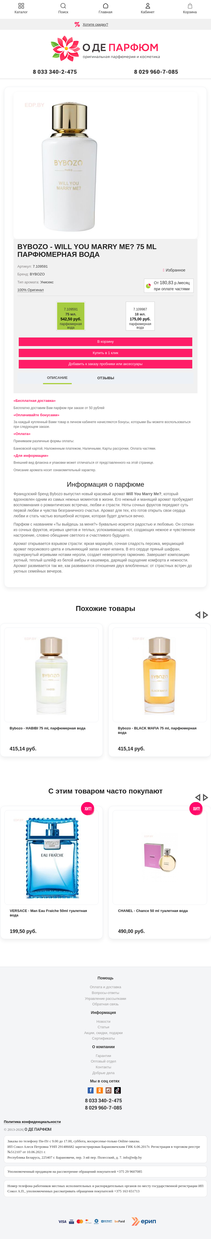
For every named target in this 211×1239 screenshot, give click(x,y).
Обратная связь (105, 1004)
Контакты (103, 1067)
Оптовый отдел (103, 1061)
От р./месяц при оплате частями (172, 285)
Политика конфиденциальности (32, 1122)
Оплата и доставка (105, 987)
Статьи (103, 1027)
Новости (103, 1021)
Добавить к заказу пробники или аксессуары (105, 364)
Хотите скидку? (95, 24)
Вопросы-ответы (105, 993)
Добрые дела (103, 1073)
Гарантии (103, 1056)
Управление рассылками (105, 999)
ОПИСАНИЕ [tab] (57, 378)
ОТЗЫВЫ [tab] (105, 378)
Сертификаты (103, 1038)
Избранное (174, 270)
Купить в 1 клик (105, 353)
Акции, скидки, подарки (103, 1033)
